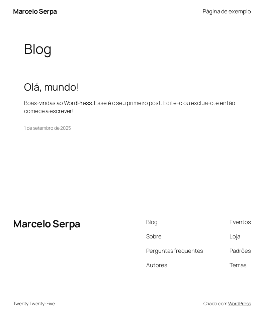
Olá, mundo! (51, 87)
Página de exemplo (227, 11)
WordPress (239, 303)
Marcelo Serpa (35, 11)
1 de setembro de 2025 (47, 128)
